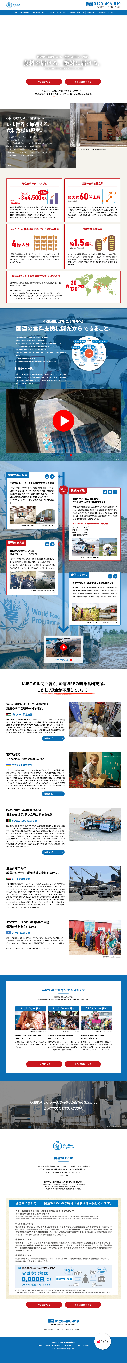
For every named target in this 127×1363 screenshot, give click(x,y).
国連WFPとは (91, 13)
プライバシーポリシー (62, 1329)
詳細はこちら (48, 738)
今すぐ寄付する (44, 81)
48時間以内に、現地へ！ (39, 13)
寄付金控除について (78, 1329)
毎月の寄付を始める (83, 81)
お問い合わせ (48, 1329)
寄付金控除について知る (105, 13)
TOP (15, 13)
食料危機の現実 (24, 13)
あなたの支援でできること (76, 13)
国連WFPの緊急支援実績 (57, 13)
